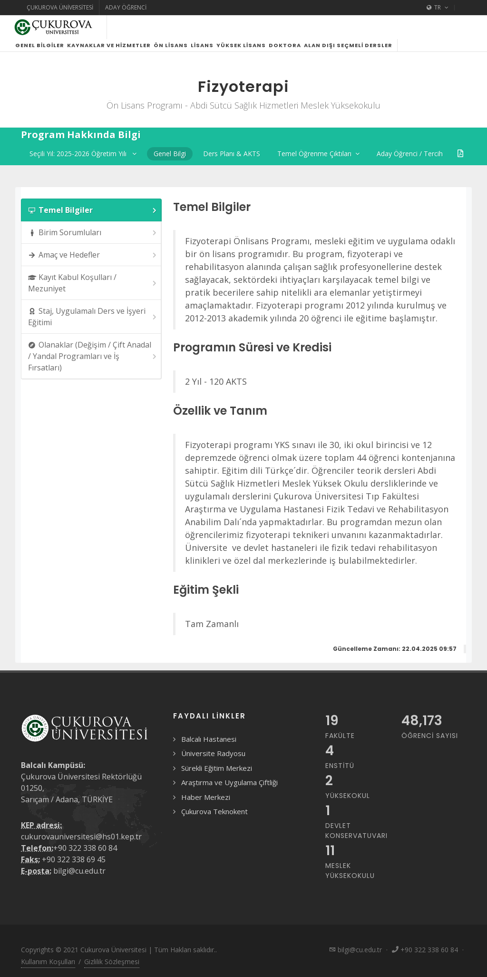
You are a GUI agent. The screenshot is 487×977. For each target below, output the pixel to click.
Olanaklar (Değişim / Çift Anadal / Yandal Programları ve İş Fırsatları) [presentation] (93, 356)
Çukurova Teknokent (214, 811)
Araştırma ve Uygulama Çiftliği (229, 782)
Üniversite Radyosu (213, 753)
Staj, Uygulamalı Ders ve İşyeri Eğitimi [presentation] (93, 317)
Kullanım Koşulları (48, 961)
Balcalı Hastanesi (208, 739)
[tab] (91, 210)
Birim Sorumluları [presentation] (93, 232)
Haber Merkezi (205, 797)
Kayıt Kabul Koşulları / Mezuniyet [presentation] (93, 283)
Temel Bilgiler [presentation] (93, 210)
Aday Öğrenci (125, 7)
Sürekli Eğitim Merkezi (216, 768)
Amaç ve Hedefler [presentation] (93, 254)
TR (437, 7)
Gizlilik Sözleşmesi (111, 961)
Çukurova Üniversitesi (60, 7)
